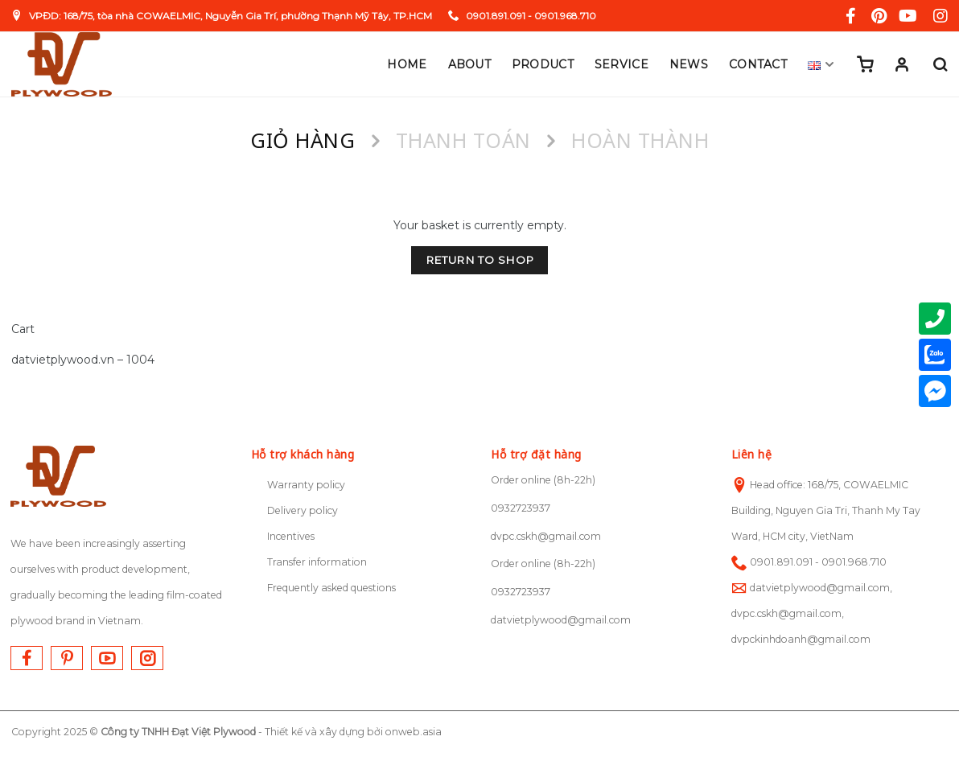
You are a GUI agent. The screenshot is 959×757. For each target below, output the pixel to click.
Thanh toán (463, 140)
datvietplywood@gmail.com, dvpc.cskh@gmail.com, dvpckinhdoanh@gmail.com (811, 613)
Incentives (291, 536)
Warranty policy (306, 485)
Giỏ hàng (302, 140)
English (822, 64)
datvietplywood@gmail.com (561, 620)
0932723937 (520, 508)
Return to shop (480, 259)
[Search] (940, 64)
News (688, 64)
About (469, 64)
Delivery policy (302, 510)
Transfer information (317, 562)
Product (543, 64)
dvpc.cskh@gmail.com (546, 536)
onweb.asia (413, 732)
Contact (758, 64)
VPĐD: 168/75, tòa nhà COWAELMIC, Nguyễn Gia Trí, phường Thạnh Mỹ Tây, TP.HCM (221, 16)
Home (406, 64)
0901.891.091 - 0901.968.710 (522, 16)
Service (621, 64)
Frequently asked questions (331, 588)
